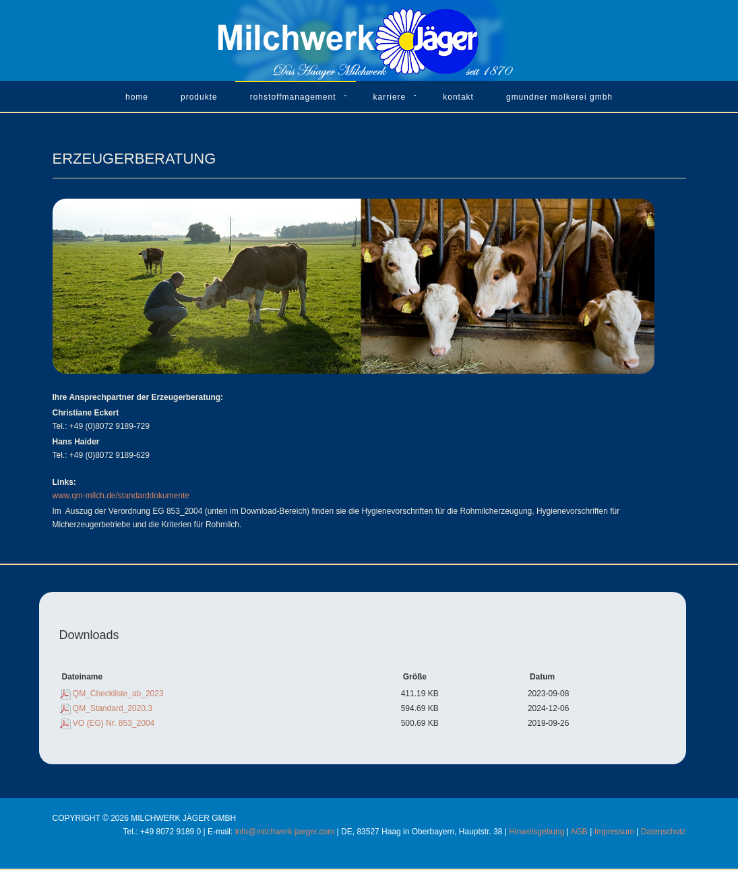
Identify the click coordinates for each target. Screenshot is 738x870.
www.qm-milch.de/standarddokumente (121, 495)
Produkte (199, 97)
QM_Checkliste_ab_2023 (118, 693)
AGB (579, 831)
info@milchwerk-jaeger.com (285, 831)
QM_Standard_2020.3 (112, 708)
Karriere (389, 97)
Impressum (614, 831)
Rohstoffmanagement (293, 97)
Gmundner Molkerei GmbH (559, 97)
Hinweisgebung (536, 831)
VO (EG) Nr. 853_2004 (113, 723)
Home (136, 97)
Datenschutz (663, 831)
